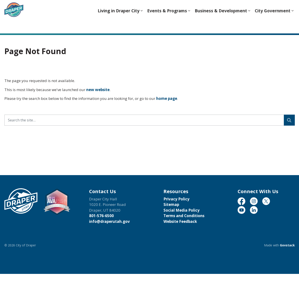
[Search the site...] (149, 120)
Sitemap (171, 204)
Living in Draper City (118, 25)
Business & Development (221, 25)
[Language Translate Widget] (213, 8)
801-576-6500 (101, 215)
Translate (270, 9)
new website (98, 89)
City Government (272, 25)
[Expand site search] (290, 8)
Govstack (287, 245)
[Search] (289, 120)
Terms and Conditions (183, 215)
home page (166, 98)
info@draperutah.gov (109, 221)
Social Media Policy (181, 210)
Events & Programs (167, 25)
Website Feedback (180, 221)
